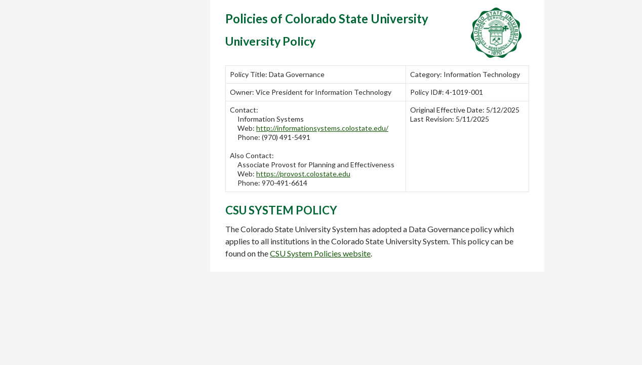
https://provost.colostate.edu (303, 173)
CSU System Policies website (320, 253)
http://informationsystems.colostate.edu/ (322, 128)
